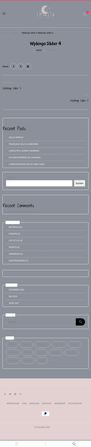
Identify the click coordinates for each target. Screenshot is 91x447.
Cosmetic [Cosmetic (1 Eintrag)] (42, 344)
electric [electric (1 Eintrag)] (74, 344)
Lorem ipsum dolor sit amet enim (26, 164)
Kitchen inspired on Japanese (25, 157)
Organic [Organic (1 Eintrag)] (13, 360)
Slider (15, 33)
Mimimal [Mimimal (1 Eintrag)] (71, 352)
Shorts (13, 247)
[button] (85, 13)
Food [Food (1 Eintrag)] (27, 352)
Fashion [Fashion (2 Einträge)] (13, 352)
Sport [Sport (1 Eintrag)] (42, 360)
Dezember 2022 (16, 290)
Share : (6, 66)
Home (5, 33)
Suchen (9, 177)
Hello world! (16, 137)
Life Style (14, 240)
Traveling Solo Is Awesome (23, 144)
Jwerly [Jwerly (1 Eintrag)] (41, 352)
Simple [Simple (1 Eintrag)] (28, 360)
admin (39, 50)
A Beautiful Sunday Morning (24, 151)
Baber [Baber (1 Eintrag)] (12, 344)
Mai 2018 (13, 296)
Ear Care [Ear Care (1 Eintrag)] (59, 344)
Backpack (14, 227)
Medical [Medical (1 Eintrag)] (55, 352)
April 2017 (14, 303)
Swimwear (14, 254)
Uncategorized (17, 261)
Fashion (13, 234)
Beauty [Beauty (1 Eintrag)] (26, 344)
